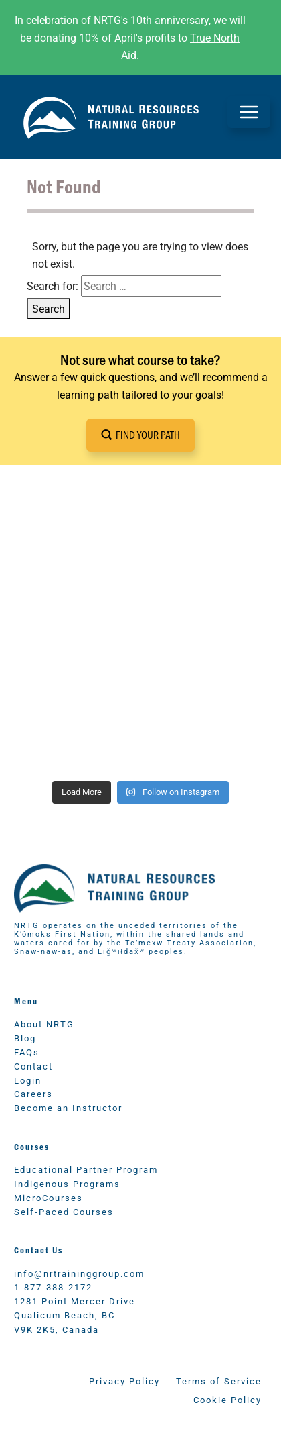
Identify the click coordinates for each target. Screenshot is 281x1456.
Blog (25, 1037)
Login (27, 1080)
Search (48, 308)
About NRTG (44, 1023)
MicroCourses (48, 1197)
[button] (140, 435)
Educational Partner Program (86, 1169)
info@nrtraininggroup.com (79, 1273)
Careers (33, 1093)
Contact (33, 1066)
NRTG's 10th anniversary (151, 20)
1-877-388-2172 (53, 1286)
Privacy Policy (124, 1380)
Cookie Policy (227, 1399)
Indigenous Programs (67, 1183)
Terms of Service (219, 1380)
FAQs (26, 1051)
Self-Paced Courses (64, 1211)
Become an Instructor (68, 1107)
